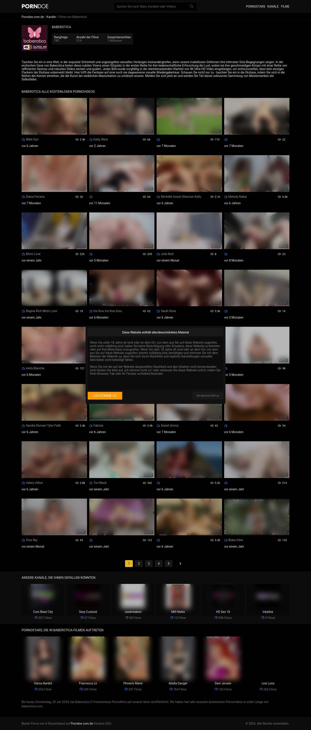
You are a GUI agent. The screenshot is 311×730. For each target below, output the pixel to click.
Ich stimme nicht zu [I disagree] (208, 395)
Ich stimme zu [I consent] (104, 396)
